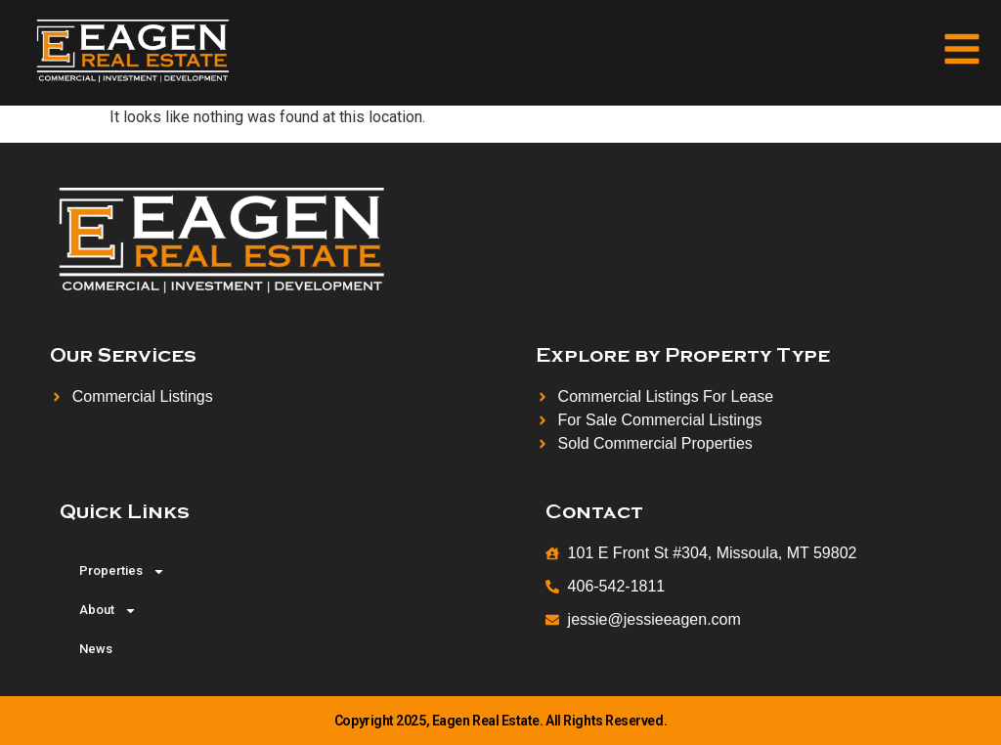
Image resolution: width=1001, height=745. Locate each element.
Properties (122, 571)
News (95, 648)
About (108, 610)
